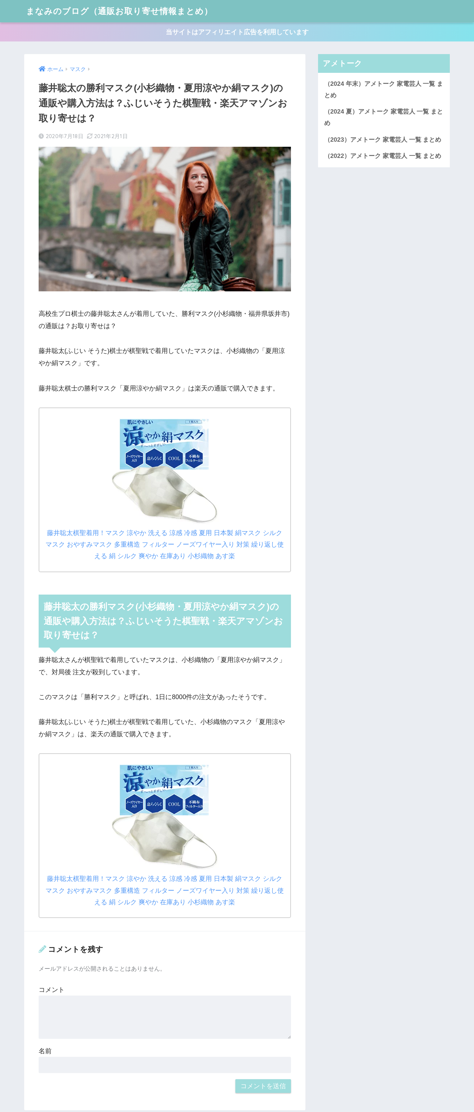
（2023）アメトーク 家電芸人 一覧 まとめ (383, 139)
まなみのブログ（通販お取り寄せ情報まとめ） (119, 11)
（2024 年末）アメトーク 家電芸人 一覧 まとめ (383, 89)
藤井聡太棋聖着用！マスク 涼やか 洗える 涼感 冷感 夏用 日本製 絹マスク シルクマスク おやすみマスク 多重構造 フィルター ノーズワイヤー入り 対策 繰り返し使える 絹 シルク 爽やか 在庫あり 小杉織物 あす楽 (164, 544)
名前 (45, 1051)
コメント (52, 989)
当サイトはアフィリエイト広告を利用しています (237, 32)
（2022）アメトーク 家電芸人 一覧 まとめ (383, 155)
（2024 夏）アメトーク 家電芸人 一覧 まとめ (383, 117)
